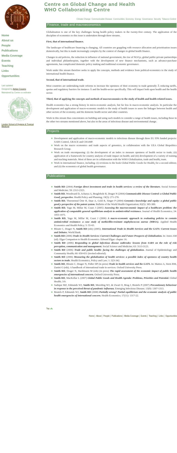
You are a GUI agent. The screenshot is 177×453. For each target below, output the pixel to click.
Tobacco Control (169, 19)
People (6, 45)
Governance (147, 19)
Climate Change (84, 19)
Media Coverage (12, 55)
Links (5, 70)
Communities (119, 19)
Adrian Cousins (19, 89)
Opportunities (10, 75)
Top (47, 308)
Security (157, 19)
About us (7, 40)
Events (6, 60)
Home (5, 35)
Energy (138, 19)
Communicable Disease (102, 19)
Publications (10, 50)
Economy (130, 19)
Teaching (7, 65)
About (98, 316)
